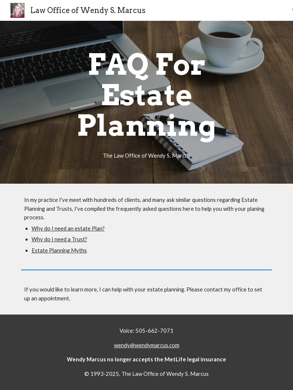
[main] (146, 102)
